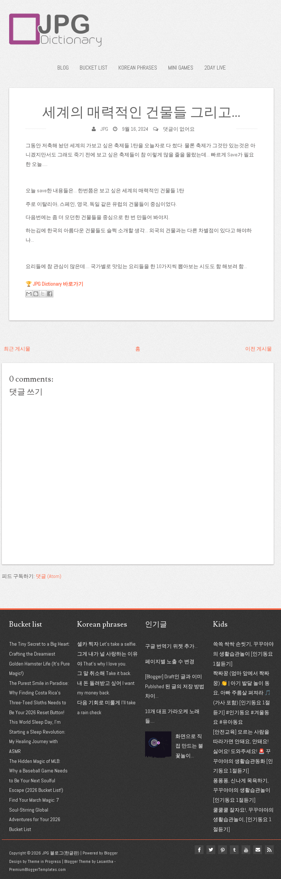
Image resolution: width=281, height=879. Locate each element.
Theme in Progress (44, 861)
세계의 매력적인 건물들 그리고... (141, 113)
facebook (199, 849)
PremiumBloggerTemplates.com (37, 869)
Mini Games (180, 67)
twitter (210, 849)
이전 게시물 (258, 348)
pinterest (222, 849)
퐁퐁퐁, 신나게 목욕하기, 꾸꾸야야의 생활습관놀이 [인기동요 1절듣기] (241, 790)
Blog (63, 67)
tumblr (234, 849)
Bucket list (93, 67)
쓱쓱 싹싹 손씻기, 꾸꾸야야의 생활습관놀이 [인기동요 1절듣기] (243, 654)
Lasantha (105, 861)
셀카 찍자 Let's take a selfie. (107, 644)
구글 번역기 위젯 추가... (171, 646)
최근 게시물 (17, 348)
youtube (246, 849)
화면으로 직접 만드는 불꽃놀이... (189, 746)
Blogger (111, 853)
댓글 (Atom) (48, 576)
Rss (269, 849)
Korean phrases (137, 67)
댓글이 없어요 (179, 129)
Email (257, 849)
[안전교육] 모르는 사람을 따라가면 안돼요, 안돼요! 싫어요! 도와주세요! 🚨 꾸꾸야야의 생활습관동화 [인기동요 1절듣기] (243, 751)
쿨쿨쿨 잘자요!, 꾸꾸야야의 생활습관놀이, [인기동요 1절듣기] (243, 819)
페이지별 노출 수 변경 (169, 661)
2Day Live (215, 67)
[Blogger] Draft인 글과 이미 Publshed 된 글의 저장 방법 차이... (174, 686)
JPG (104, 129)
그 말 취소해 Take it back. (104, 673)
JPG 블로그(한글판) (60, 853)
